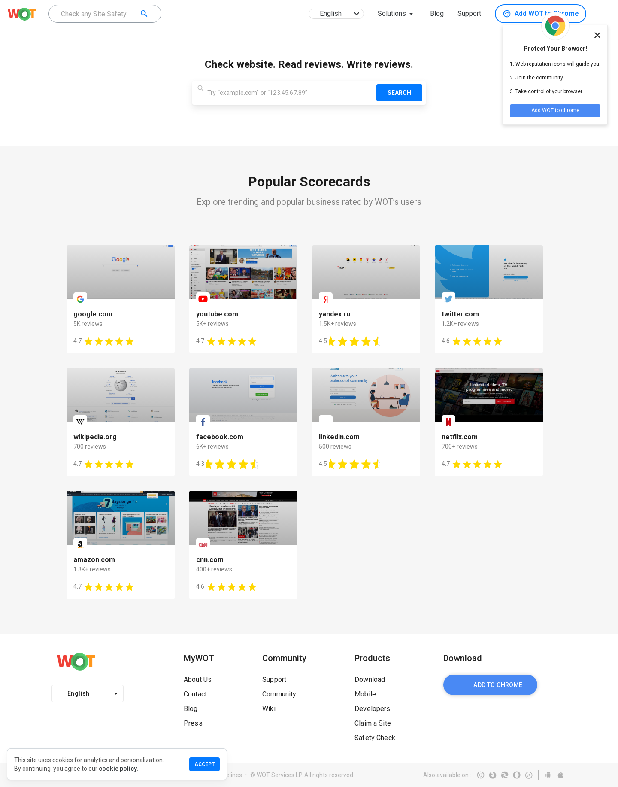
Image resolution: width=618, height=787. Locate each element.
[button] (397, 13)
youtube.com (217, 314)
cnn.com (210, 560)
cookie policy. (118, 768)
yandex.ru (334, 314)
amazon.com (94, 560)
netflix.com (460, 437)
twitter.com (460, 314)
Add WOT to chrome (555, 110)
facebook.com (219, 437)
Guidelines (228, 775)
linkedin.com (339, 437)
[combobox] (105, 13)
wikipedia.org (95, 437)
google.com (92, 314)
